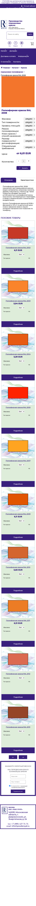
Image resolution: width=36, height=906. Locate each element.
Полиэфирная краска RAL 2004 (18, 354)
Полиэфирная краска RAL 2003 (18, 301)
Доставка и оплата (8, 56)
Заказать (23, 168)
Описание (8, 180)
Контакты (17, 62)
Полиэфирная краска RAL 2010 (18, 567)
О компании (6, 62)
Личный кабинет (29, 6)
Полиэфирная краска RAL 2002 (18, 248)
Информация (23, 56)
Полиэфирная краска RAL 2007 (18, 461)
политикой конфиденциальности (19, 786)
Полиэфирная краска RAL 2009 (18, 514)
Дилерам (13, 51)
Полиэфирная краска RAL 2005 (18, 407)
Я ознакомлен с (18, 786)
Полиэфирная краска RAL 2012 (18, 674)
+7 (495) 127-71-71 (19, 823)
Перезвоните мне (13, 18)
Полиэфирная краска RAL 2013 (18, 727)
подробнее (18, 271)
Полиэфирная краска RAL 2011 (18, 620)
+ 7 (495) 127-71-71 (13, 15)
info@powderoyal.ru (14, 12)
